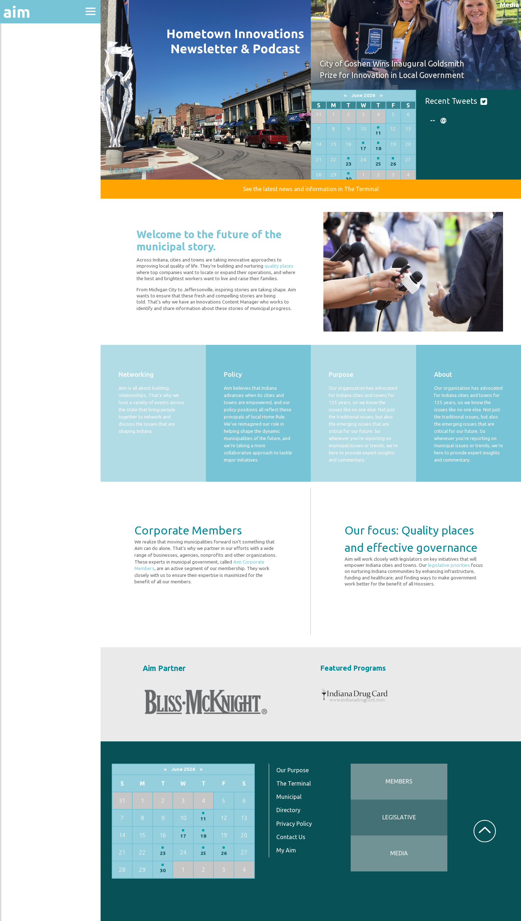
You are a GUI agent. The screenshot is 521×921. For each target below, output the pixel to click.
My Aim (286, 850)
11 (378, 133)
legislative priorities (449, 565)
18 (378, 148)
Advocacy (23, 70)
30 (348, 179)
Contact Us (290, 837)
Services (21, 176)
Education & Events (41, 89)
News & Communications (35, 133)
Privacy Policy (294, 823)
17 (363, 148)
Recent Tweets (451, 101)
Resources (24, 157)
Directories (26, 108)
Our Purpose (292, 770)
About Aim (25, 50)
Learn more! (131, 169)
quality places (279, 266)
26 (393, 164)
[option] (468, 120)
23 (348, 164)
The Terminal (293, 783)
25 (378, 164)
